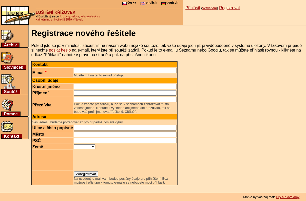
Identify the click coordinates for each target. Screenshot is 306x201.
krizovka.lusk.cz (90, 16)
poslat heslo (60, 50)
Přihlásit (192, 8)
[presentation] (113, 160)
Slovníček (13, 67)
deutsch (169, 2)
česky (129, 2)
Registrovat (229, 8)
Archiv (10, 45)
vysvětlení (209, 8)
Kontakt (11, 136)
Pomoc (11, 114)
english (148, 2)
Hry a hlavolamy (288, 197)
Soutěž (10, 91)
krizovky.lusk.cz (70, 16)
